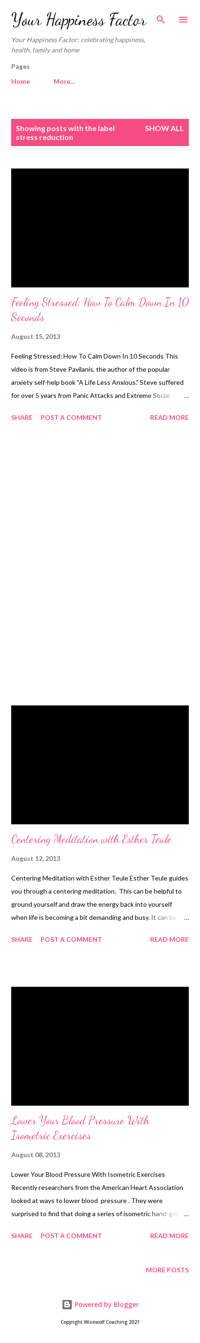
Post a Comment (71, 417)
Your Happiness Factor (78, 19)
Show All (164, 128)
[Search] (160, 16)
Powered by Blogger (100, 1304)
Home (20, 81)
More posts (167, 1270)
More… (65, 81)
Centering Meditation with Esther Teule (91, 839)
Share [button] (22, 417)
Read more (169, 417)
